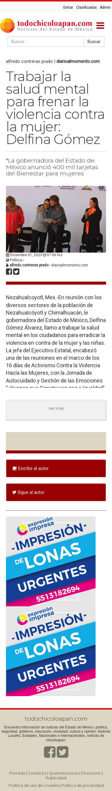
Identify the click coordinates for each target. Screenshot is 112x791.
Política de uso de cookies (34, 785)
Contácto (37, 773)
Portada (17, 773)
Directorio (91, 773)
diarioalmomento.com (78, 61)
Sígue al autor (28, 492)
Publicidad (56, 777)
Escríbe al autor (30, 468)
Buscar (94, 41)
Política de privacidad (83, 785)
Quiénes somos (63, 773)
